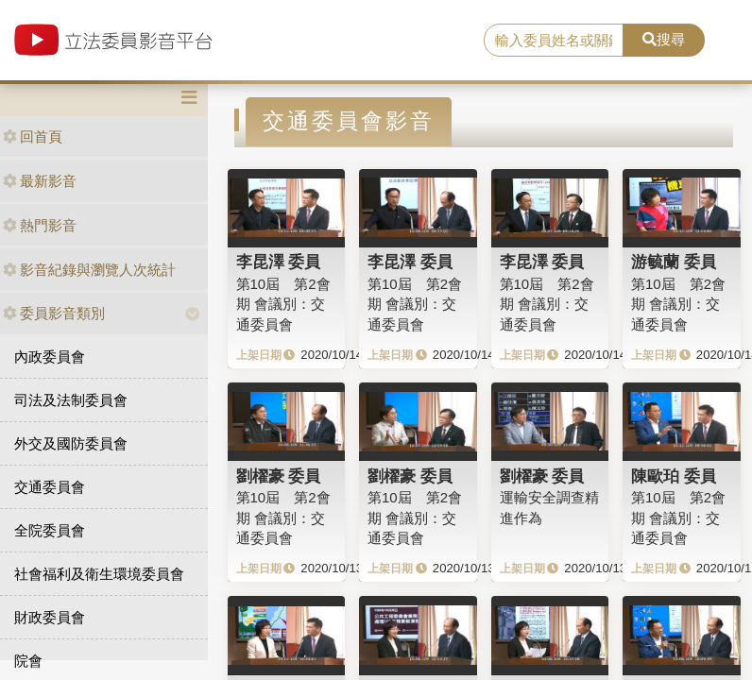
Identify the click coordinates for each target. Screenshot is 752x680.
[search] (554, 41)
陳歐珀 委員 (673, 476)
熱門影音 (40, 225)
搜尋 (663, 39)
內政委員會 (49, 356)
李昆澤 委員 (278, 261)
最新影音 (40, 181)
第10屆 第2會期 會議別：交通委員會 (283, 304)
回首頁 (32, 136)
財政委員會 (49, 617)
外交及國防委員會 (71, 443)
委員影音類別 (54, 313)
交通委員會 (49, 487)
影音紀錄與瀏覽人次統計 (89, 270)
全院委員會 (49, 530)
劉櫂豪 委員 (278, 476)
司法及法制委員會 (71, 400)
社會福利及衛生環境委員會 (99, 574)
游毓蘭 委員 (673, 261)
